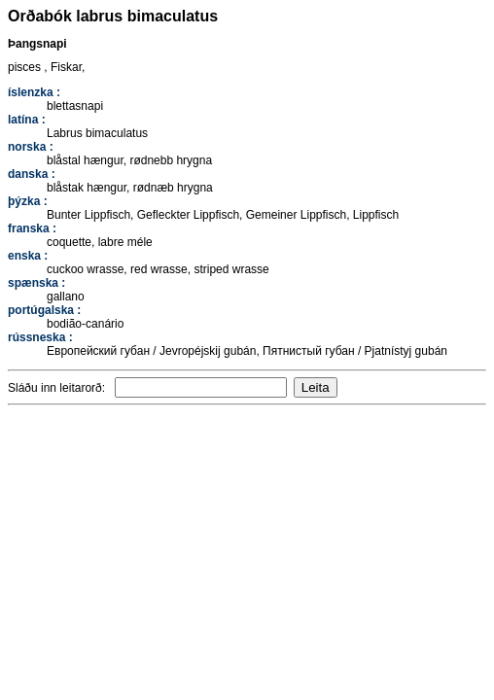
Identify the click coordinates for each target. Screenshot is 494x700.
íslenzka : (34, 92)
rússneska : (40, 337)
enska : (28, 255)
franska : (32, 228)
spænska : (36, 283)
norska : (30, 147)
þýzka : (28, 201)
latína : (27, 119)
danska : (31, 174)
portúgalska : (44, 310)
